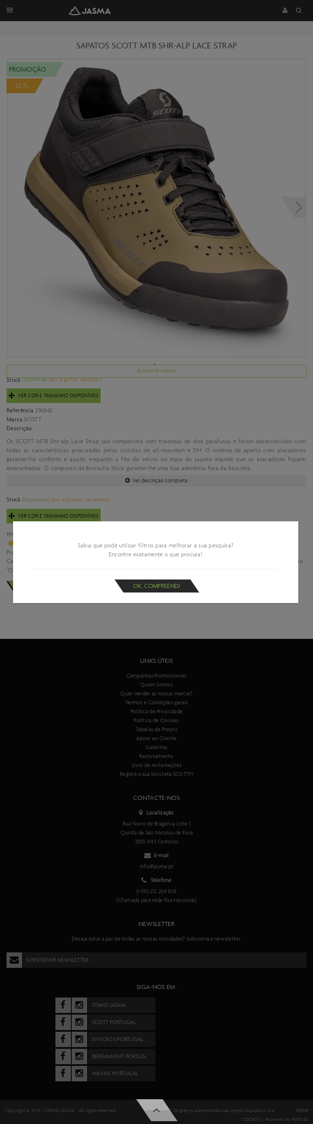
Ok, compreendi (156, 586)
